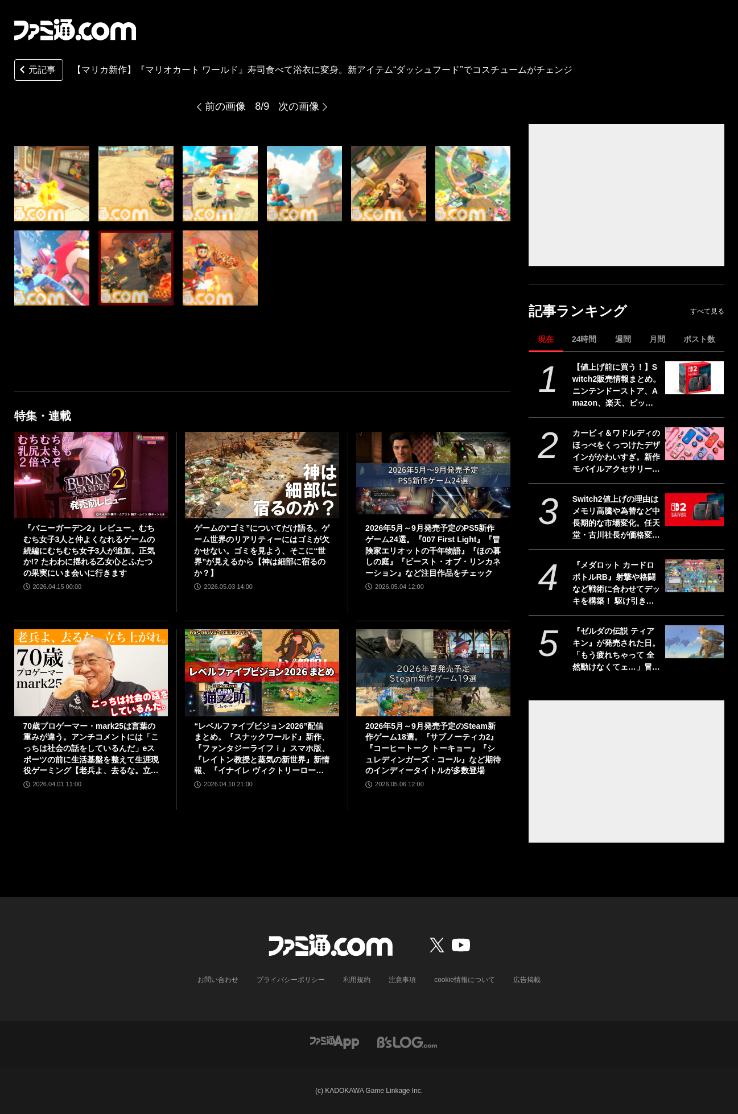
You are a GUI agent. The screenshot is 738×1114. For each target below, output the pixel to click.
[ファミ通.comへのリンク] (75, 29)
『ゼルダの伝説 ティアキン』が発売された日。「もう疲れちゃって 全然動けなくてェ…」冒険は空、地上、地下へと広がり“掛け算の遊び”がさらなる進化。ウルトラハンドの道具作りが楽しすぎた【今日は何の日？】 (616, 649)
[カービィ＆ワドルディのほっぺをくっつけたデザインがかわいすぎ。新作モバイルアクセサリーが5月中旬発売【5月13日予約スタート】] (694, 443)
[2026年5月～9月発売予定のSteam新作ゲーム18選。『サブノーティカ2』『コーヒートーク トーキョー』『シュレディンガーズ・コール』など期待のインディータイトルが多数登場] (433, 672)
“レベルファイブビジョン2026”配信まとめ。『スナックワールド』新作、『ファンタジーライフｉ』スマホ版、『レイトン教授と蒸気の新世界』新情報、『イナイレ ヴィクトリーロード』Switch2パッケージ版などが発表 (261, 749)
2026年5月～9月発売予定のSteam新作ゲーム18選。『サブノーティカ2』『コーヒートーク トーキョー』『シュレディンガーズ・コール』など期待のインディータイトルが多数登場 (433, 748)
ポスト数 (699, 339)
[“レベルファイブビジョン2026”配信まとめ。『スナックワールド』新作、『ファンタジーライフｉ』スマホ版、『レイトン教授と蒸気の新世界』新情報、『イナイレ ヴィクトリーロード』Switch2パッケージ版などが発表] (262, 672)
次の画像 (298, 106)
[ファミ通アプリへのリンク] (334, 1041)
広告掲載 (527, 980)
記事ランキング (578, 311)
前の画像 (225, 106)
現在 (546, 339)
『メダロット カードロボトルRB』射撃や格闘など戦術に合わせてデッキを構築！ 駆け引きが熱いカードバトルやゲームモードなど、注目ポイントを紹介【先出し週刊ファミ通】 (616, 583)
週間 (623, 339)
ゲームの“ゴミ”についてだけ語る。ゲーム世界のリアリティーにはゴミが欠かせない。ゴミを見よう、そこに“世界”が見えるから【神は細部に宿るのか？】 (261, 550)
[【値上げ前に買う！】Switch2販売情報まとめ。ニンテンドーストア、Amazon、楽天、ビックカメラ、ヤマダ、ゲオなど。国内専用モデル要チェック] (694, 377)
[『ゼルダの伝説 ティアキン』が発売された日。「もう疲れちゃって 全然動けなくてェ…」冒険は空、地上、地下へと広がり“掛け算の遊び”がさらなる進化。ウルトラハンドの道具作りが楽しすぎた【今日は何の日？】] (694, 641)
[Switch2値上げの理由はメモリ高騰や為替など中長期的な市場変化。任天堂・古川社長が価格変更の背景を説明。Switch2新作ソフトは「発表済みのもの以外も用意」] (694, 509)
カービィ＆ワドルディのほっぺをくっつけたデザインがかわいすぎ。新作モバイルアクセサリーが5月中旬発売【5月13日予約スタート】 (616, 451)
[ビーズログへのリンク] (407, 1041)
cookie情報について (464, 980)
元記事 (36, 71)
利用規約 (356, 980)
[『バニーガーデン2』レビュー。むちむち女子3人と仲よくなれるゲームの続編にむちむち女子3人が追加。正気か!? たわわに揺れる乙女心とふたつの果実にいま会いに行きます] (91, 475)
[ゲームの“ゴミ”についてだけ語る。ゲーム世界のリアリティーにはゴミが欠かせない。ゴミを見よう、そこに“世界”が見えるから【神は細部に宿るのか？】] (262, 475)
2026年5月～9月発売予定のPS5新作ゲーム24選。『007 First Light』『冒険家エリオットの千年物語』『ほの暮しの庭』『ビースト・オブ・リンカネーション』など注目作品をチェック (433, 550)
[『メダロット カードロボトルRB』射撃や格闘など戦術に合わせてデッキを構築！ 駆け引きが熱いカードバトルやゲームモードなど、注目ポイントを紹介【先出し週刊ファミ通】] (694, 575)
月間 (657, 339)
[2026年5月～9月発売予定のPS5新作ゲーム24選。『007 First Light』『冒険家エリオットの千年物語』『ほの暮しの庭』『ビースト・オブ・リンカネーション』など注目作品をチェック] (433, 475)
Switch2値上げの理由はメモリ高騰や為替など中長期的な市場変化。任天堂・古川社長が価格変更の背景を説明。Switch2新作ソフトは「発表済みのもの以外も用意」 (616, 517)
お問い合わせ (217, 980)
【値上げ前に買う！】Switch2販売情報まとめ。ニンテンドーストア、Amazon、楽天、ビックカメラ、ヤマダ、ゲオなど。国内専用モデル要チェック (616, 385)
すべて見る (707, 311)
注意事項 (402, 980)
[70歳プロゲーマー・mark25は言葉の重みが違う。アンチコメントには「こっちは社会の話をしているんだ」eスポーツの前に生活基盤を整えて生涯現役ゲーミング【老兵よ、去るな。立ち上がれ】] (91, 672)
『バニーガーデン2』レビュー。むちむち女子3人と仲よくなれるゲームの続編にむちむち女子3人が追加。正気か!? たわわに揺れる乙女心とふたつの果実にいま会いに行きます (89, 550)
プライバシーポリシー (291, 980)
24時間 (584, 339)
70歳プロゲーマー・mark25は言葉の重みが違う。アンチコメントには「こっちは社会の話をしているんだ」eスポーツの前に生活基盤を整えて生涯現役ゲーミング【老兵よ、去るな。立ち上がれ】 (91, 749)
